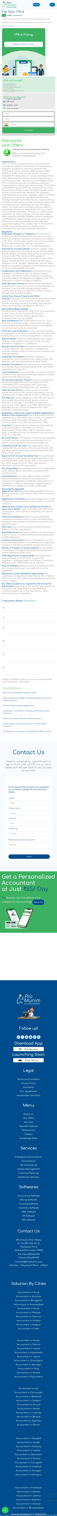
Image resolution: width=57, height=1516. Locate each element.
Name (12, 798)
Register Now (38, 902)
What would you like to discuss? (21, 840)
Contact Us (29, 1231)
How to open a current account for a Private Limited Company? (24, 725)
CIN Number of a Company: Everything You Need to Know (27, 731)
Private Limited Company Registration (18, 706)
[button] (36, 4)
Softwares (28, 1187)
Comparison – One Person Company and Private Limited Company (26, 712)
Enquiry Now (14, 808)
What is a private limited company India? (20, 693)
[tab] (28, 609)
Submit (29, 856)
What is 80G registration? (18, 609)
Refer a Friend (41, 139)
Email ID (12, 818)
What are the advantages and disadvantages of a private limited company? (27, 699)
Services (28, 1148)
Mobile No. (14, 828)
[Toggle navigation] (52, 5)
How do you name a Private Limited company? (22, 718)
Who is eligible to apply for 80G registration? (29, 618)
